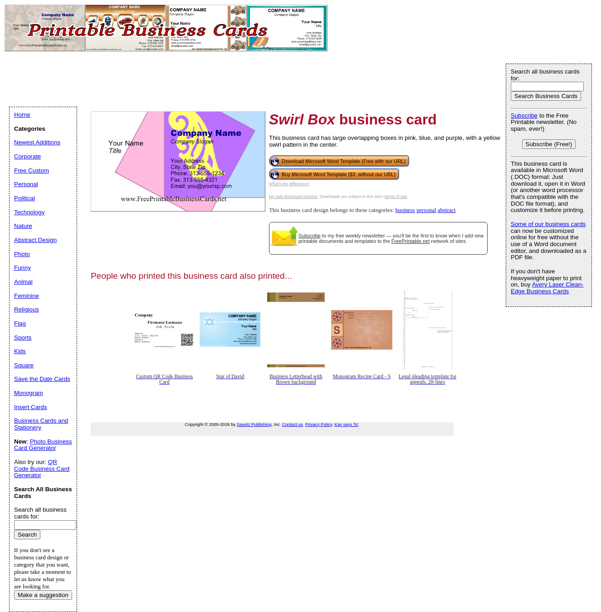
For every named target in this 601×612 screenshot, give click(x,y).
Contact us (292, 424)
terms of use (396, 196)
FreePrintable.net (410, 241)
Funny (22, 267)
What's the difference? (289, 184)
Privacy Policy (318, 424)
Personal (26, 184)
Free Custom (31, 170)
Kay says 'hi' (346, 424)
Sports (23, 337)
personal (426, 210)
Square (24, 365)
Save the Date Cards (42, 378)
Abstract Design (35, 240)
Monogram (28, 393)
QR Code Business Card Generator (41, 469)
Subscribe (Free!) (549, 144)
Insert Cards (30, 407)
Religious (26, 309)
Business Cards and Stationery (41, 424)
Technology (29, 212)
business (405, 210)
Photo (22, 254)
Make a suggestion (43, 595)
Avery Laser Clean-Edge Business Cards (547, 288)
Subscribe (309, 235)
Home (22, 114)
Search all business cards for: (545, 75)
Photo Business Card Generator (43, 445)
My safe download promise (293, 196)
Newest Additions (37, 142)
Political (24, 198)
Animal (23, 281)
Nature (23, 225)
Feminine (26, 295)
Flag (20, 323)
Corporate (27, 156)
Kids (20, 351)
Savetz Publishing (254, 424)
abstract (447, 210)
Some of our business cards (548, 224)
